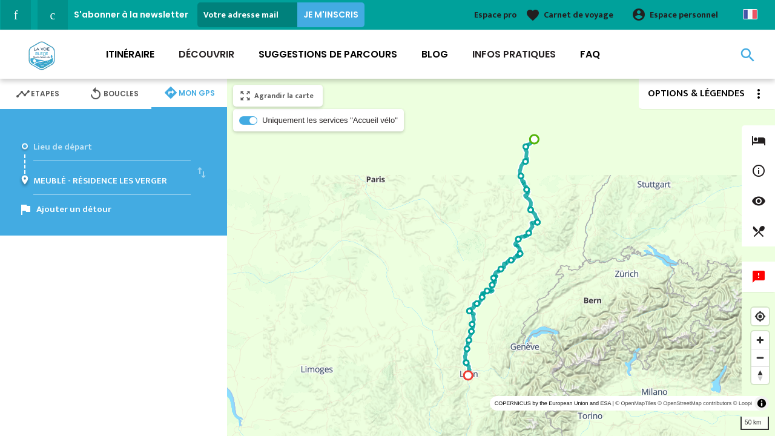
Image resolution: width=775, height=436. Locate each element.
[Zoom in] (760, 340)
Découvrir (206, 54)
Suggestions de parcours (328, 54)
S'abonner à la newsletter (131, 14)
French (750, 14)
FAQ (590, 54)
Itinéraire (130, 54)
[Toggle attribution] (761, 403)
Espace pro (495, 15)
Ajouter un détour (73, 209)
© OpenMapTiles (635, 403)
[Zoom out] (760, 357)
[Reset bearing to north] (760, 375)
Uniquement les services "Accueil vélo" (330, 120)
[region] (501, 257)
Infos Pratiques (514, 54)
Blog (434, 54)
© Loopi (742, 403)
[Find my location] (760, 316)
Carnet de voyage (578, 15)
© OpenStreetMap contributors (694, 403)
